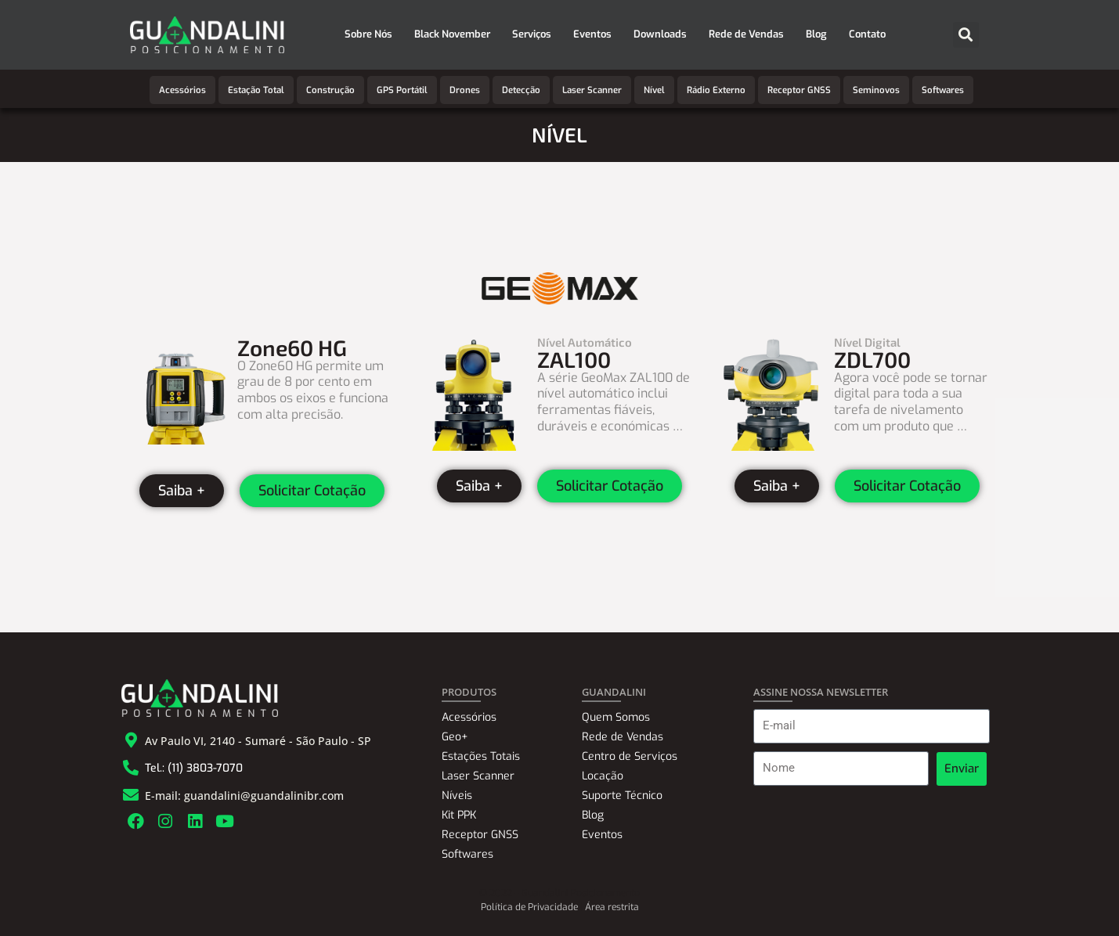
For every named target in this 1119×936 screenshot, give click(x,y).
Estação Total (256, 90)
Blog (816, 34)
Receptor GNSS (799, 90)
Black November (452, 34)
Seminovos (876, 90)
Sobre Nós (368, 34)
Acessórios (182, 90)
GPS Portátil (402, 90)
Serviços (531, 34)
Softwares (943, 90)
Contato (867, 34)
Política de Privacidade (529, 907)
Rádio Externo (716, 90)
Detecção (521, 90)
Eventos (592, 34)
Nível (654, 90)
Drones (464, 90)
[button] (966, 35)
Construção (330, 90)
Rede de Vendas (746, 34)
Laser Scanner (592, 90)
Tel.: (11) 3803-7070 (194, 768)
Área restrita (612, 907)
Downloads (660, 34)
